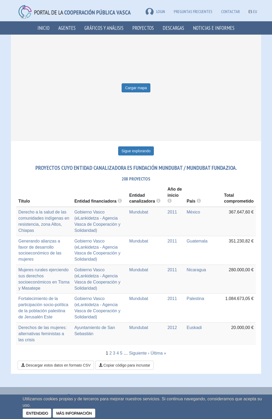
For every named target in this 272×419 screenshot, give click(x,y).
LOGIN (155, 11)
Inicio (44, 27)
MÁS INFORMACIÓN (74, 413)
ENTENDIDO (37, 413)
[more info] (169, 201)
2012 (172, 327)
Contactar (230, 11)
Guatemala (197, 241)
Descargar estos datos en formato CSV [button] (55, 365)
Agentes (67, 27)
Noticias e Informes (213, 27)
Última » (158, 353)
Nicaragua (196, 270)
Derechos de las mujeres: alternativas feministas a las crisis (42, 333)
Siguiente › (139, 353)
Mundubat (138, 212)
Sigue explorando (136, 151)
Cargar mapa (136, 88)
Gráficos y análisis (103, 27)
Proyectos (143, 27)
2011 (172, 212)
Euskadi (194, 327)
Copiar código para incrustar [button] (124, 365)
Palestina (195, 298)
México (193, 212)
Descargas (173, 27)
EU (255, 11)
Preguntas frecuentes (193, 11)
